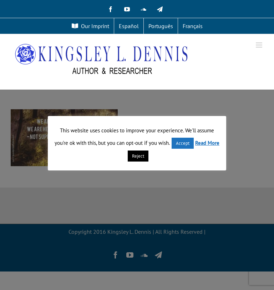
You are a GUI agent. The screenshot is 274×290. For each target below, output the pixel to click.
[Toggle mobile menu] (259, 45)
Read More (207, 142)
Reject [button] (138, 156)
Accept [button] (182, 143)
